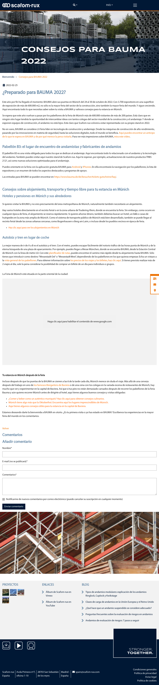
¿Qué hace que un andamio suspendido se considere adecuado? (119, 608)
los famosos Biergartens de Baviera (52, 385)
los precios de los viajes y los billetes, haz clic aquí (95, 260)
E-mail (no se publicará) (15, 461)
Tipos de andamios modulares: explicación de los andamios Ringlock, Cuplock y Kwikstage (116, 594)
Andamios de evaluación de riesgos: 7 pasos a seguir (112, 620)
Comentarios (9, 474)
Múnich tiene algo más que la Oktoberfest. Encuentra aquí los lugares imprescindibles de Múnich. (58, 402)
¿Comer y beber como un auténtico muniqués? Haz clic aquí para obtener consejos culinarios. (56, 399)
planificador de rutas (59, 253)
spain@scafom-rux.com (86, 672)
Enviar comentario (13, 506)
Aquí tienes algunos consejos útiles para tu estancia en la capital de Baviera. (47, 406)
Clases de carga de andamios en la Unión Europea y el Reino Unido (120, 602)
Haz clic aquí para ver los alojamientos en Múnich (34, 228)
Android (76, 167)
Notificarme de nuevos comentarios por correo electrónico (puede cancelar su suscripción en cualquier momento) (64, 499)
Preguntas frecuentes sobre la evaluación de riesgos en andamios (119, 614)
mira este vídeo (122, 137)
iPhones (87, 167)
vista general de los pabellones (20, 260)
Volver (5, 428)
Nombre (7, 447)
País (108, 5)
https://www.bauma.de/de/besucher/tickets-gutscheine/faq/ (85, 177)
